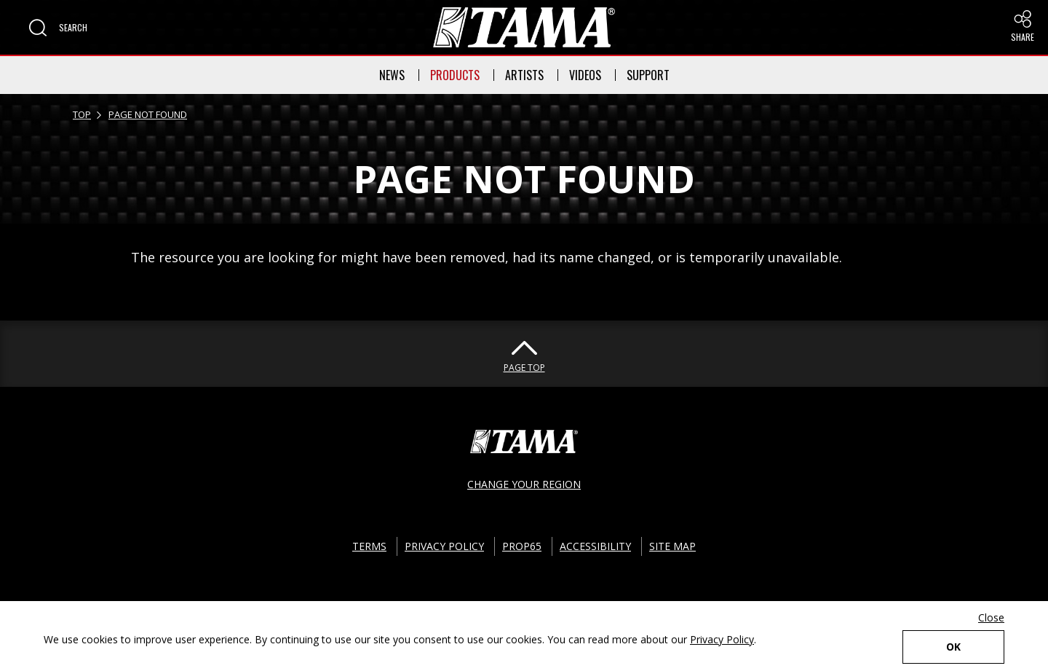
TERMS (369, 546)
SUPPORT (648, 75)
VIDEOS (585, 75)
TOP (82, 114)
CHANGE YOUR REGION (524, 484)
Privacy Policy (722, 639)
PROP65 (521, 546)
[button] (58, 27)
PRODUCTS (455, 75)
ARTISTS (524, 75)
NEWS (392, 75)
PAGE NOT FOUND (147, 114)
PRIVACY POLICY (444, 546)
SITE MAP (672, 546)
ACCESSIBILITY (595, 546)
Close (991, 617)
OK (953, 647)
